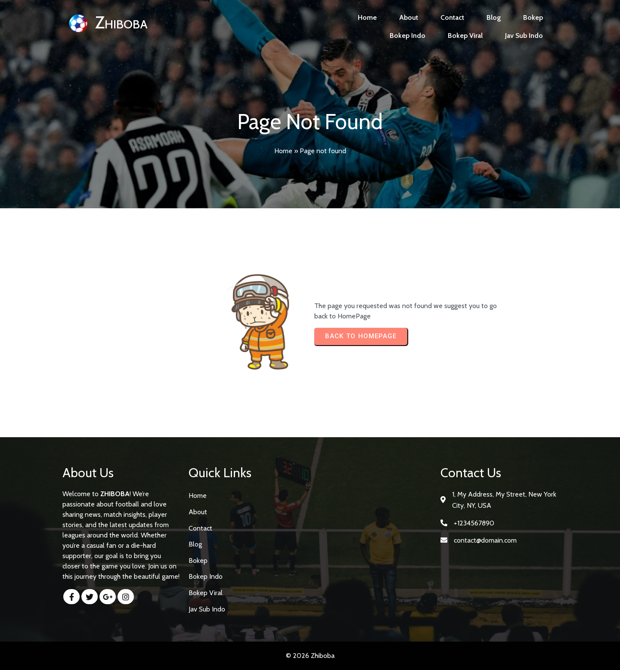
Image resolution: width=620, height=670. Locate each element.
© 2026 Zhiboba (310, 655)
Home (283, 151)
